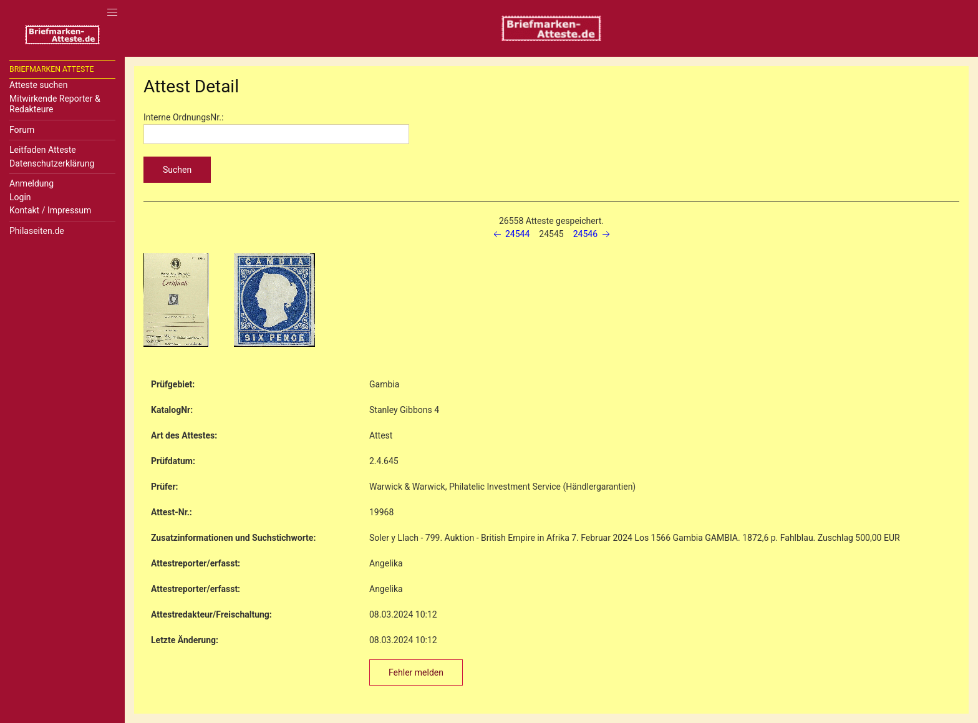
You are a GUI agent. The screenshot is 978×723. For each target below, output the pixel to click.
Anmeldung (31, 183)
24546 (592, 234)
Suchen (177, 170)
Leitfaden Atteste (42, 150)
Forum (21, 130)
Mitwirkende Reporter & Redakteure (54, 104)
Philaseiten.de (36, 231)
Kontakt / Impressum (50, 210)
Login (20, 197)
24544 (510, 234)
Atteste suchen (38, 85)
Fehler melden (416, 672)
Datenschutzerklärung (51, 163)
